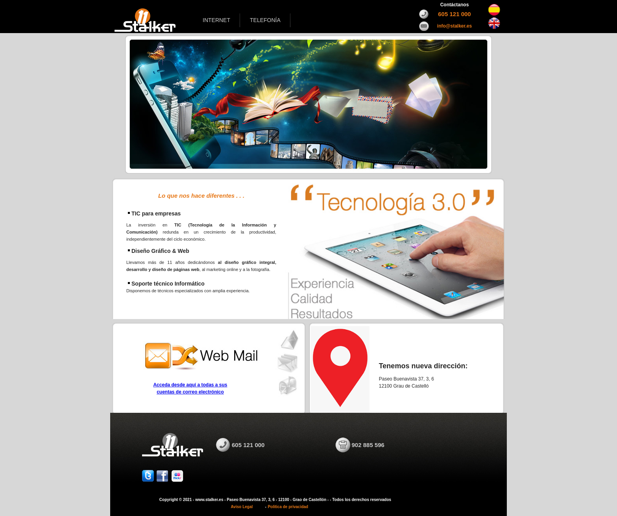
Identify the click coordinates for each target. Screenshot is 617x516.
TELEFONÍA (265, 20)
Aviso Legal (242, 507)
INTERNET (216, 20)
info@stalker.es (454, 26)
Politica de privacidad (288, 507)
